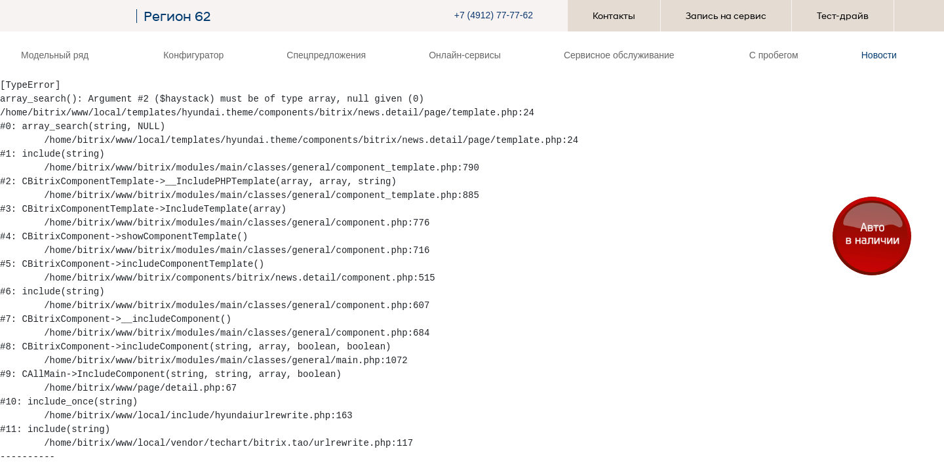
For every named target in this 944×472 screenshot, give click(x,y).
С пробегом (773, 55)
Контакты (614, 15)
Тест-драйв (843, 15)
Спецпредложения (326, 55)
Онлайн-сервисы (465, 55)
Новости (879, 55)
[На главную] (75, 16)
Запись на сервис (726, 15)
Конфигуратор (193, 55)
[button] (503, 15)
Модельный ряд (59, 55)
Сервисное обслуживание (623, 55)
